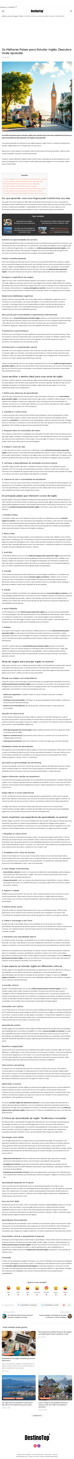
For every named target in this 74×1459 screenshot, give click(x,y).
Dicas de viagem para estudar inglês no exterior (20, 186)
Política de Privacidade (24, 1454)
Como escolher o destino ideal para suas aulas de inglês (23, 181)
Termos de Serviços (38, 1454)
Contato (54, 1454)
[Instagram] (38, 1446)
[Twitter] (50, 1305)
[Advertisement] (37, 32)
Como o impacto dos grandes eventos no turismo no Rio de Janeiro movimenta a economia (53, 1405)
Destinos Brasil (9, 1398)
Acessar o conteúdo (8, 7)
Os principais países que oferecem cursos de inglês (21, 184)
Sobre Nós (48, 1454)
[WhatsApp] (69, 1305)
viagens (19, 1398)
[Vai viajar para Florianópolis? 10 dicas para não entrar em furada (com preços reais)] (19, 1387)
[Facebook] (27, 1305)
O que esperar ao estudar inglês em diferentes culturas (22, 191)
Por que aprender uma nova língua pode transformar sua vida (24, 179)
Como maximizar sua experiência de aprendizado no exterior (24, 188)
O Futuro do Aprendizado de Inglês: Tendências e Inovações (24, 193)
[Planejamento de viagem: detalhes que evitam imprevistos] (19, 1343)
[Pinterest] (64, 1305)
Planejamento (8, 1354)
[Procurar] (71, 11)
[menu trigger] (3, 11)
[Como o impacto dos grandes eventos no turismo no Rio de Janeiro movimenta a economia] (55, 1387)
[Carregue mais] (37, 1415)
